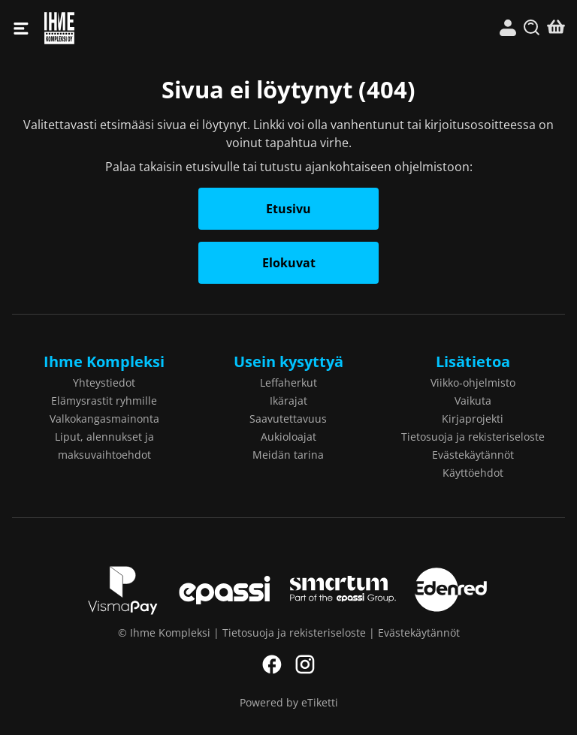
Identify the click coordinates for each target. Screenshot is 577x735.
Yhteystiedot (104, 382)
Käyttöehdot (473, 472)
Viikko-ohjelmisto (472, 382)
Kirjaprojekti (472, 418)
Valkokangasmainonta (104, 418)
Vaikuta (473, 400)
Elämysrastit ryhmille (104, 400)
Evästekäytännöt (473, 454)
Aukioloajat (288, 436)
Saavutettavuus (288, 418)
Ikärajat (288, 400)
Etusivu (288, 208)
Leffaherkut (288, 382)
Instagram (305, 664)
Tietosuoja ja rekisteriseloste (473, 436)
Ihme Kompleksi (166, 28)
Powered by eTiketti (289, 702)
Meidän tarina (288, 454)
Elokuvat (289, 263)
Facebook (272, 664)
